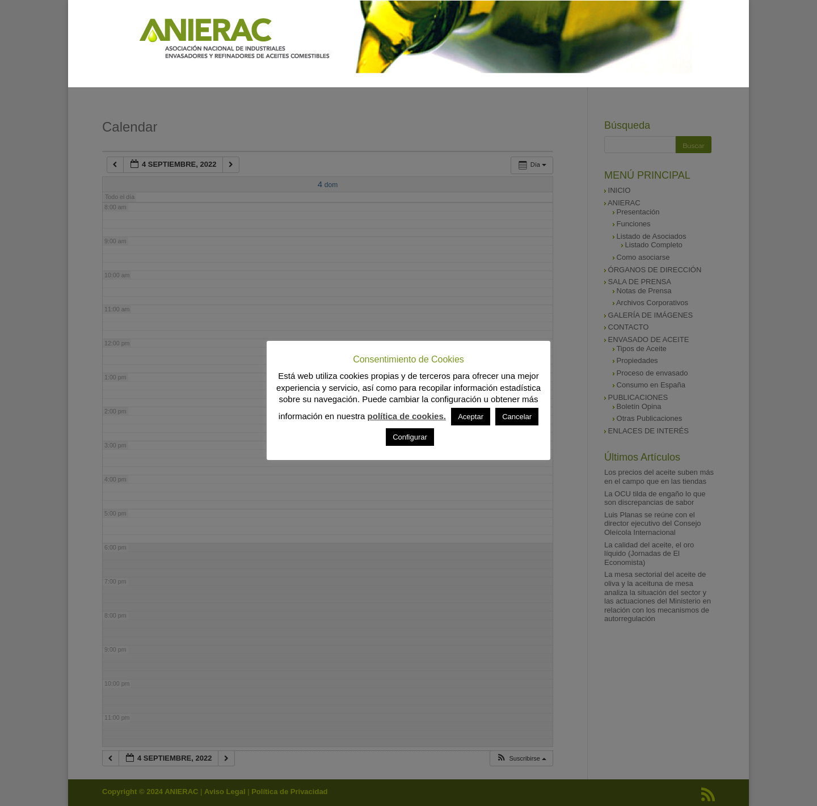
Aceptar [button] (470, 416)
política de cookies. (407, 416)
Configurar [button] (410, 437)
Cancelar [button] (517, 416)
